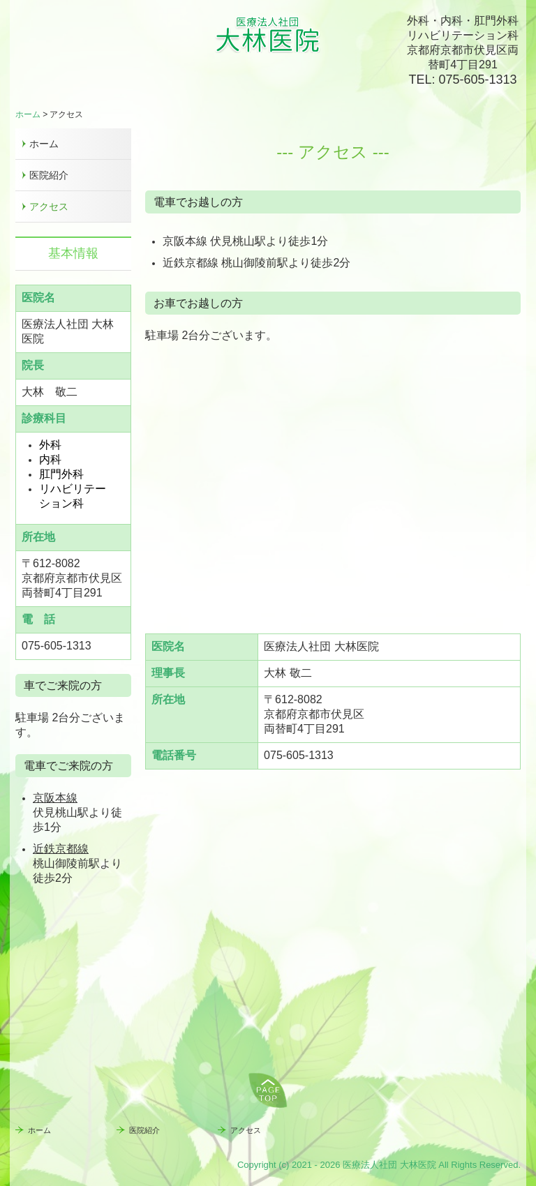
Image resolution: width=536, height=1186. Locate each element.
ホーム (44, 143)
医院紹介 (48, 175)
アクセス (48, 206)
